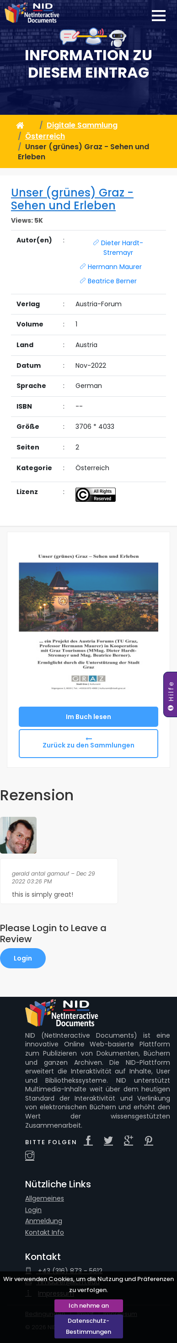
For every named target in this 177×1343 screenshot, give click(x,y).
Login (23, 958)
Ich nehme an (89, 1305)
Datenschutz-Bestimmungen (88, 1326)
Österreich (45, 136)
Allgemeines (44, 1198)
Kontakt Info (44, 1232)
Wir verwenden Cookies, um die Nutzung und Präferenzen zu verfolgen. (88, 1284)
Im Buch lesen (88, 716)
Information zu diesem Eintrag (88, 64)
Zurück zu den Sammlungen (88, 745)
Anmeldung (43, 1221)
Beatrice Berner (108, 281)
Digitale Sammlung (82, 125)
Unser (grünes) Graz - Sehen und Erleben (72, 199)
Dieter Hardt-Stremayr (118, 247)
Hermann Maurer (111, 266)
